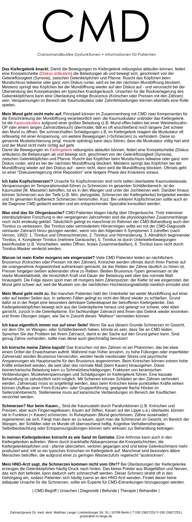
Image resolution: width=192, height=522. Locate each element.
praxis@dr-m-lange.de (96, 516)
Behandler (148, 491)
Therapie (128, 491)
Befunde (109, 491)
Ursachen (68, 491)
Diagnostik (89, 491)
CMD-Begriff (45, 491)
